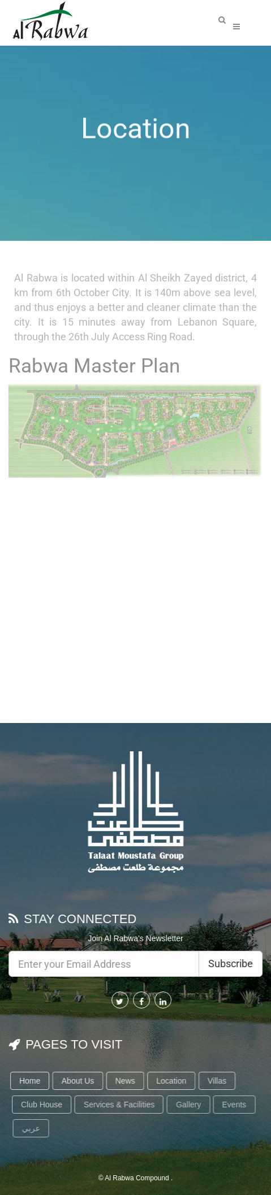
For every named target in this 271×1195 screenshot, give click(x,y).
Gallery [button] (191, 1104)
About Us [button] (79, 1080)
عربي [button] (34, 1128)
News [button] (127, 1080)
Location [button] (173, 1080)
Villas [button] (219, 1080)
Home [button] (31, 1080)
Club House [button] (44, 1104)
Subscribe (231, 963)
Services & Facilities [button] (122, 1104)
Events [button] (237, 1104)
